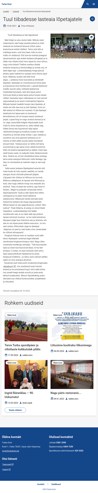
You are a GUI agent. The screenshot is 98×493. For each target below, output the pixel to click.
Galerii (5, 469)
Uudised (16, 11)
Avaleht (6, 11)
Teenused (6, 464)
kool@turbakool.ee (10, 451)
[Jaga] (92, 18)
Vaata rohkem (15, 410)
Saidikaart (56, 484)
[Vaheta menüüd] (93, 4)
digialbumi (9, 266)
